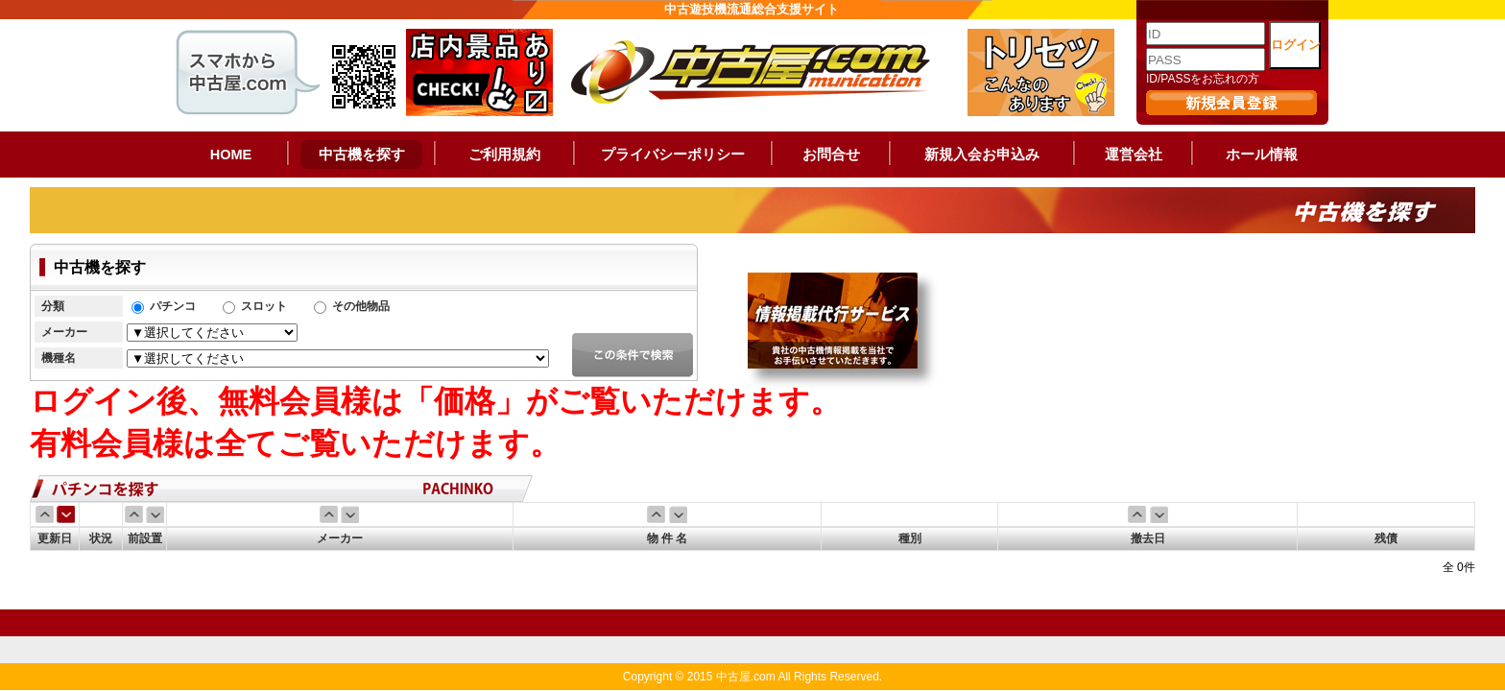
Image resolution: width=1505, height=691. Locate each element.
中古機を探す (362, 154)
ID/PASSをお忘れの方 (1202, 78)
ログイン (1296, 44)
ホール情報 (1262, 154)
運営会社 (1133, 154)
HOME (231, 154)
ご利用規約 (504, 154)
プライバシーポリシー (673, 154)
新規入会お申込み (981, 154)
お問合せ (831, 154)
